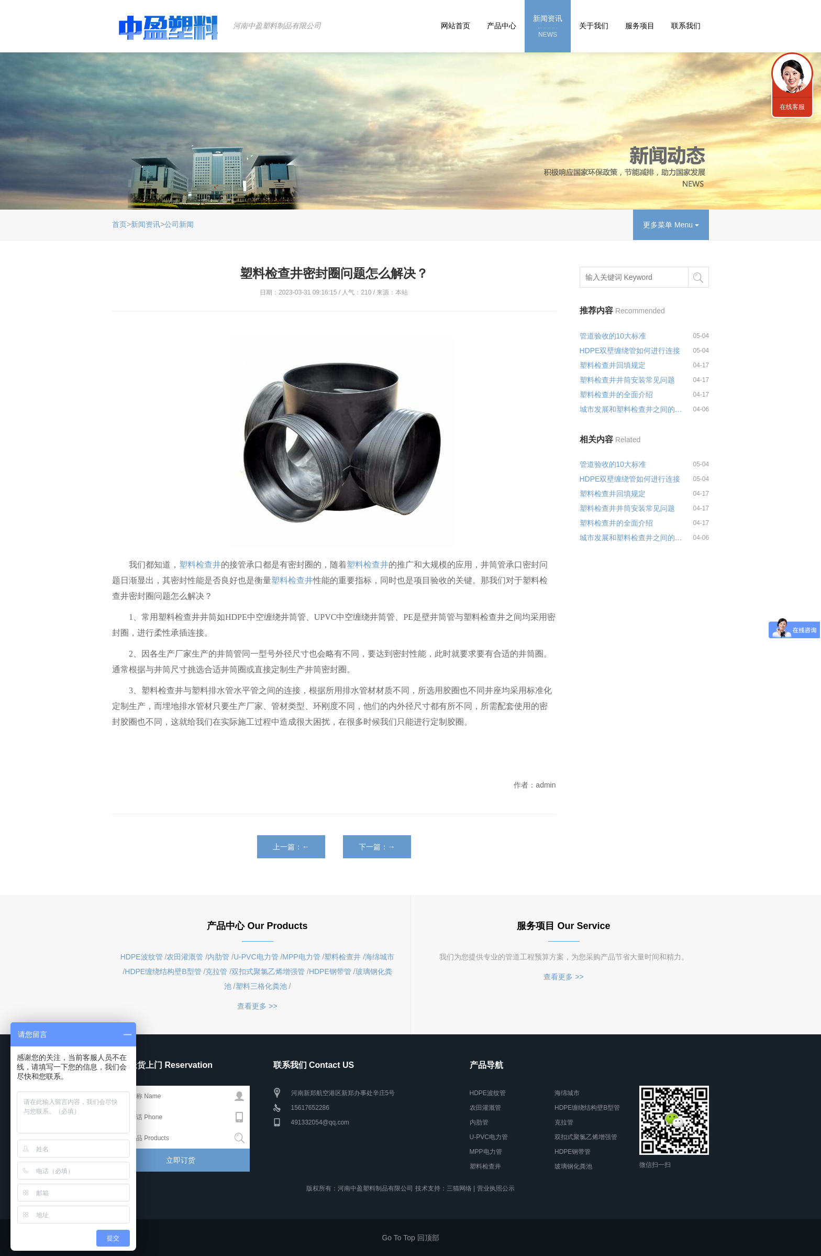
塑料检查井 (200, 564)
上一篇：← (291, 847)
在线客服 (792, 107)
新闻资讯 (547, 27)
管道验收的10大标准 (613, 336)
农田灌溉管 (185, 957)
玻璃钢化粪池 (573, 1166)
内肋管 (218, 957)
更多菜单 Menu (671, 225)
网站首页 (455, 25)
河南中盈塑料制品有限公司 (276, 25)
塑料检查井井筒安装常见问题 (627, 380)
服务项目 (639, 25)
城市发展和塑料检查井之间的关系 (631, 409)
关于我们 (593, 25)
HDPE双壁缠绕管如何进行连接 (630, 350)
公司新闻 (179, 224)
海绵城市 (379, 957)
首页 (119, 224)
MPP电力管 (301, 957)
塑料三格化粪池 (261, 986)
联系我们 (686, 25)
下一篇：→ (377, 847)
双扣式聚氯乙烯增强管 (268, 971)
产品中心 (501, 25)
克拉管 (216, 971)
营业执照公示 (496, 1188)
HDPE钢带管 (330, 971)
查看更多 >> (257, 1006)
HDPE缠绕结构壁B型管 (163, 971)
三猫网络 (459, 1188)
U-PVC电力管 (256, 957)
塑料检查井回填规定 (613, 365)
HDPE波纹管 (141, 957)
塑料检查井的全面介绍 (616, 394)
